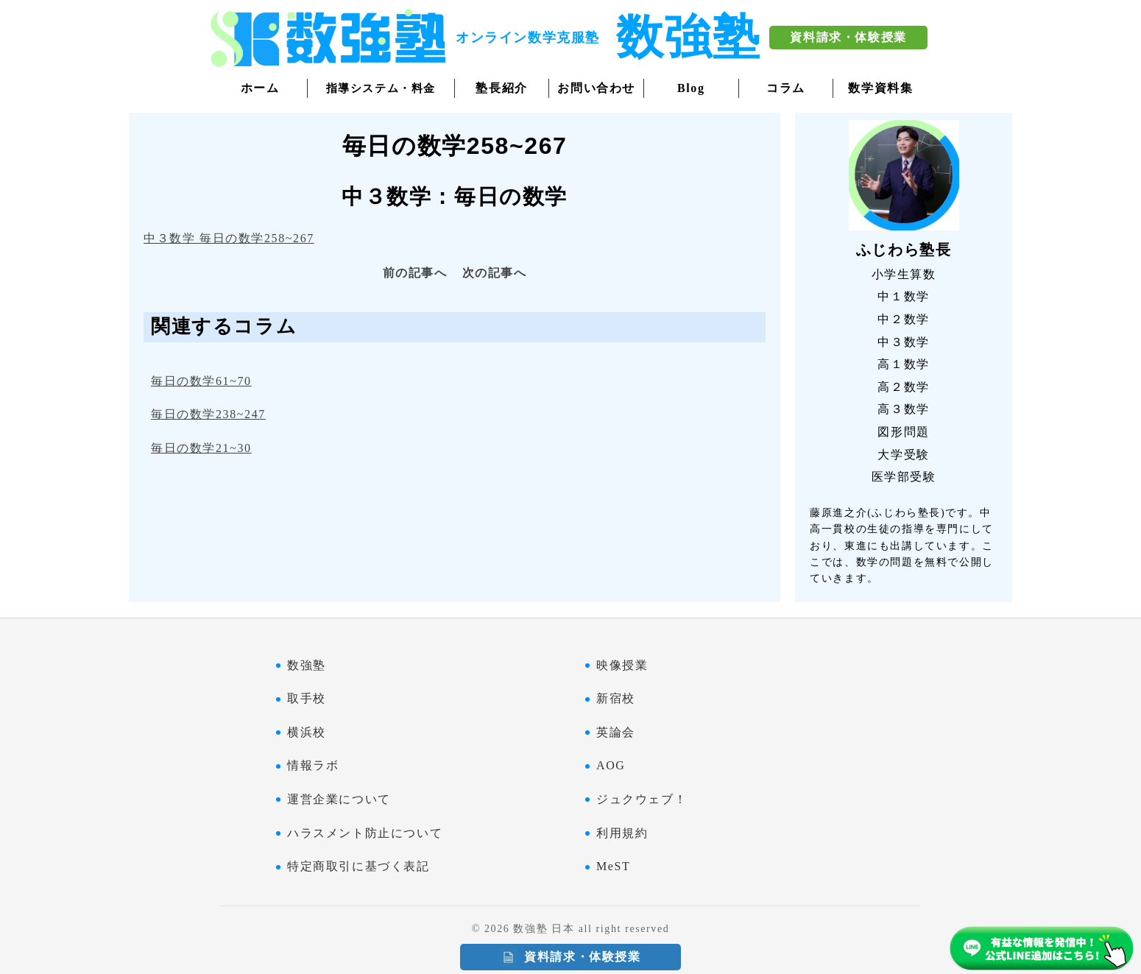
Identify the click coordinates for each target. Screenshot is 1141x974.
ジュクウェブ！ (641, 799)
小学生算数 (904, 274)
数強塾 (306, 665)
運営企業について (339, 799)
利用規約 (622, 833)
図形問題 (903, 432)
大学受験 (903, 454)
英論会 (615, 732)
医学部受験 (904, 476)
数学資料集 (880, 88)
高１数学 (903, 364)
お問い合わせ (596, 88)
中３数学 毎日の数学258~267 (229, 238)
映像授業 (622, 665)
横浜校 (306, 732)
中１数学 (903, 296)
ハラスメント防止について (364, 833)
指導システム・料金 (381, 88)
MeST (613, 866)
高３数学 (903, 409)
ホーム (260, 88)
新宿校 (615, 698)
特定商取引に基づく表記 (358, 866)
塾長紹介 (501, 88)
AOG (610, 765)
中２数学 (903, 319)
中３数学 (903, 342)
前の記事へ (415, 273)
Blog (691, 88)
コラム (785, 88)
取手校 (306, 698)
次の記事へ (494, 273)
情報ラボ (313, 765)
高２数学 (903, 387)
